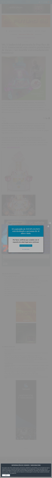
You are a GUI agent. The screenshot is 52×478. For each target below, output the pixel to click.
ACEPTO (6, 475)
